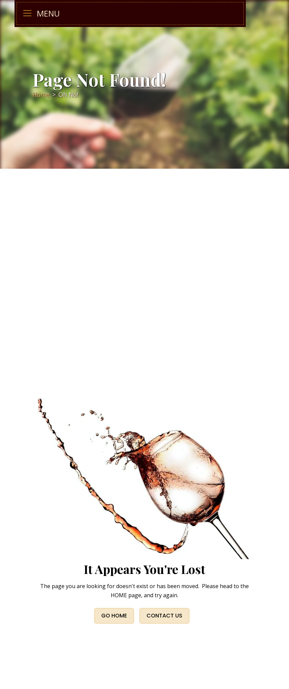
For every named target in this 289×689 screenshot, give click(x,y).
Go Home (114, 615)
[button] (30, 13)
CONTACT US (164, 615)
